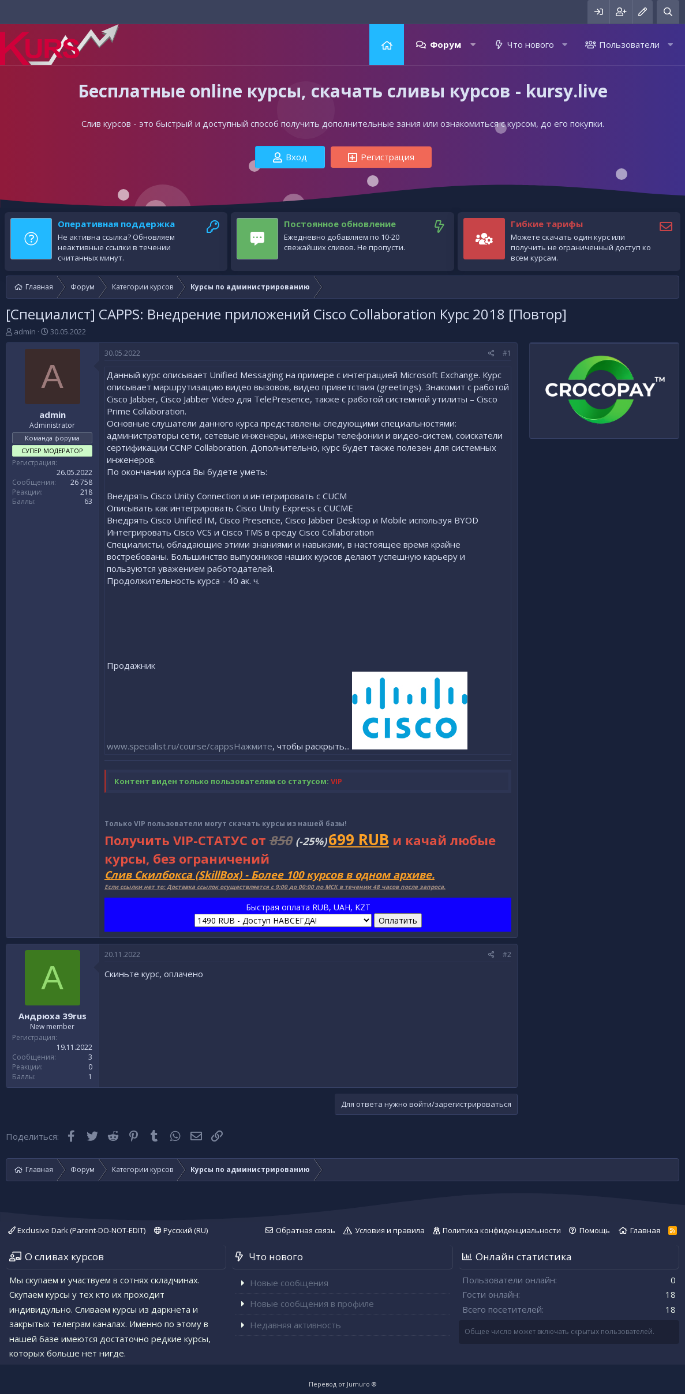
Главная (386, 44)
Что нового (530, 44)
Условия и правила (390, 1230)
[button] (473, 44)
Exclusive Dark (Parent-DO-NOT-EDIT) (76, 1230)
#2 (507, 954)
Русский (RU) (181, 1230)
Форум (445, 44)
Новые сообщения (289, 1282)
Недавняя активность (295, 1325)
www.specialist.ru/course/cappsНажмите (189, 746)
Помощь (594, 1230)
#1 (507, 353)
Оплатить (398, 920)
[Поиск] (668, 12)
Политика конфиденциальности (502, 1230)
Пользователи (629, 44)
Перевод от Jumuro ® (343, 1384)
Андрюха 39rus (52, 1016)
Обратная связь (305, 1230)
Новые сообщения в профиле (312, 1303)
